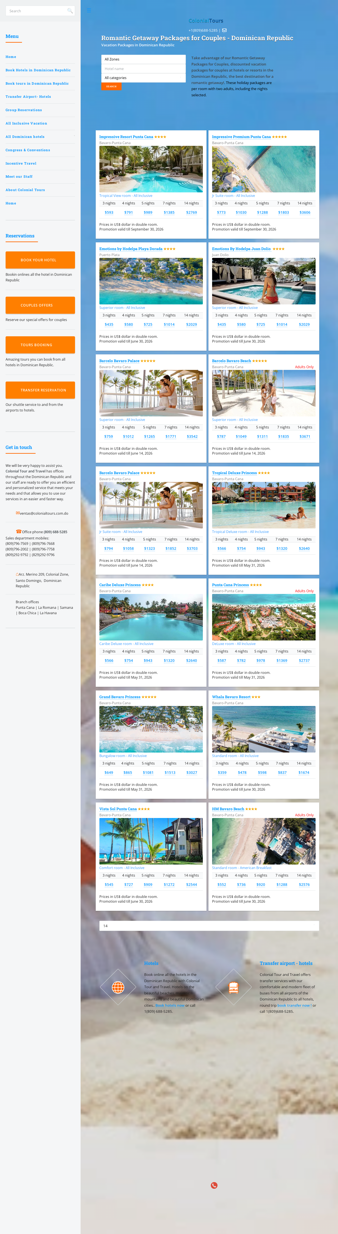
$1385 (169, 212)
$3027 (191, 772)
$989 (148, 212)
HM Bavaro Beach (228, 808)
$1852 (171, 548)
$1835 (283, 436)
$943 (261, 548)
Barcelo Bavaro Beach (231, 360)
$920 (261, 884)
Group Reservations (24, 110)
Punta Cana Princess (230, 584)
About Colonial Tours (25, 190)
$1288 (262, 212)
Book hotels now (170, 1005)
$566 (222, 548)
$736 (241, 884)
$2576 (304, 884)
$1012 (128, 436)
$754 (241, 548)
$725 (148, 324)
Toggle (89, 10)
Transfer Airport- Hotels (28, 96)
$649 (109, 772)
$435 (109, 324)
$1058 (128, 548)
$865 (128, 772)
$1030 (241, 212)
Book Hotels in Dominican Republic (38, 70)
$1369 (282, 660)
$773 (221, 212)
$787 (221, 436)
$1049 (241, 436)
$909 (148, 884)
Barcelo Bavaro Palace (119, 360)
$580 (128, 324)
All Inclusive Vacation (26, 123)
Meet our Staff (19, 176)
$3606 (305, 212)
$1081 (148, 772)
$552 (222, 884)
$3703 (192, 548)
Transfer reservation (45, 390)
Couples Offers (38, 305)
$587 (222, 660)
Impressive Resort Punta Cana (126, 136)
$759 (108, 436)
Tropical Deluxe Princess (234, 472)
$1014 (169, 324)
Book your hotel (40, 260)
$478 (242, 772)
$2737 (304, 660)
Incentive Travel (21, 163)
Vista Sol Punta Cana (118, 808)
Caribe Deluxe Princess (120, 584)
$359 (222, 772)
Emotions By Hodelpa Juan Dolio (242, 248)
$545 (109, 884)
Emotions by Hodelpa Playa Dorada (131, 248)
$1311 (262, 436)
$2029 (191, 324)
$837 (282, 772)
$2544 (191, 884)
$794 (108, 548)
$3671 (305, 436)
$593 (109, 212)
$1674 (304, 772)
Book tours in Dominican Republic (37, 83)
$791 (128, 212)
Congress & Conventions (28, 150)
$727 (128, 884)
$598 (262, 772)
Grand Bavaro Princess (120, 696)
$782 (241, 660)
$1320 (282, 548)
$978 (261, 660)
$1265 (149, 436)
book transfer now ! (295, 1005)
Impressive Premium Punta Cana (241, 136)
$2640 (304, 548)
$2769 (191, 212)
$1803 (283, 212)
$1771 (171, 436)
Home (11, 57)
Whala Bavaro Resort (231, 696)
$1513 (170, 772)
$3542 (192, 436)
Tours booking (38, 345)
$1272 (169, 884)
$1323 (149, 548)
